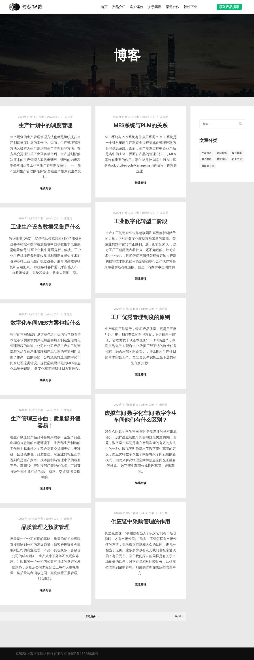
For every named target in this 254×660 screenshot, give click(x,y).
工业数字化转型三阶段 (140, 221)
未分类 (69, 116)
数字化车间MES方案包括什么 (45, 323)
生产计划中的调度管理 (45, 125)
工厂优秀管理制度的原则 (140, 317)
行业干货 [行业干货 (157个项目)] (237, 159)
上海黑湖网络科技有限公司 (47, 654)
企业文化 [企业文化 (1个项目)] (222, 153)
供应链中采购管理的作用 (140, 521)
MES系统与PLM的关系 (141, 125)
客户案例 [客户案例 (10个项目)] (206, 159)
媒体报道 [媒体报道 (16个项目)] (237, 153)
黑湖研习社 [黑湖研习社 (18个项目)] (208, 166)
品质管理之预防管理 (45, 527)
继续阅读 (45, 188)
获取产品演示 (229, 7)
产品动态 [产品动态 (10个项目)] (206, 153)
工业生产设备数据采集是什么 (45, 227)
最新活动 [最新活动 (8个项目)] (222, 159)
